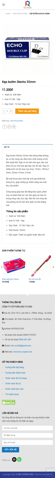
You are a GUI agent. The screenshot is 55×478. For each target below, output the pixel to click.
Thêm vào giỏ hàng (27, 111)
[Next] (53, 272)
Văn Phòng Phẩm (20, 14)
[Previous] (2, 272)
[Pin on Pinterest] (14, 127)
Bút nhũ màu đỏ (35, 279)
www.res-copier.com (22, 351)
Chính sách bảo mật (14, 389)
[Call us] (19, 459)
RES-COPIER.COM (25, 474)
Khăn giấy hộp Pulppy (10, 279)
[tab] (27, 147)
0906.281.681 (25, 339)
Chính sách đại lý (13, 383)
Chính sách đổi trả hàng (16, 378)
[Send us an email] (14, 459)
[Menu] (3, 4)
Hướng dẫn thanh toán (15, 372)
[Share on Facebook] (4, 127)
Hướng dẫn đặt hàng (14, 367)
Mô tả (6, 147)
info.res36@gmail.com (21, 345)
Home (7, 14)
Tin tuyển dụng (12, 394)
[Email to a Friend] (9, 127)
